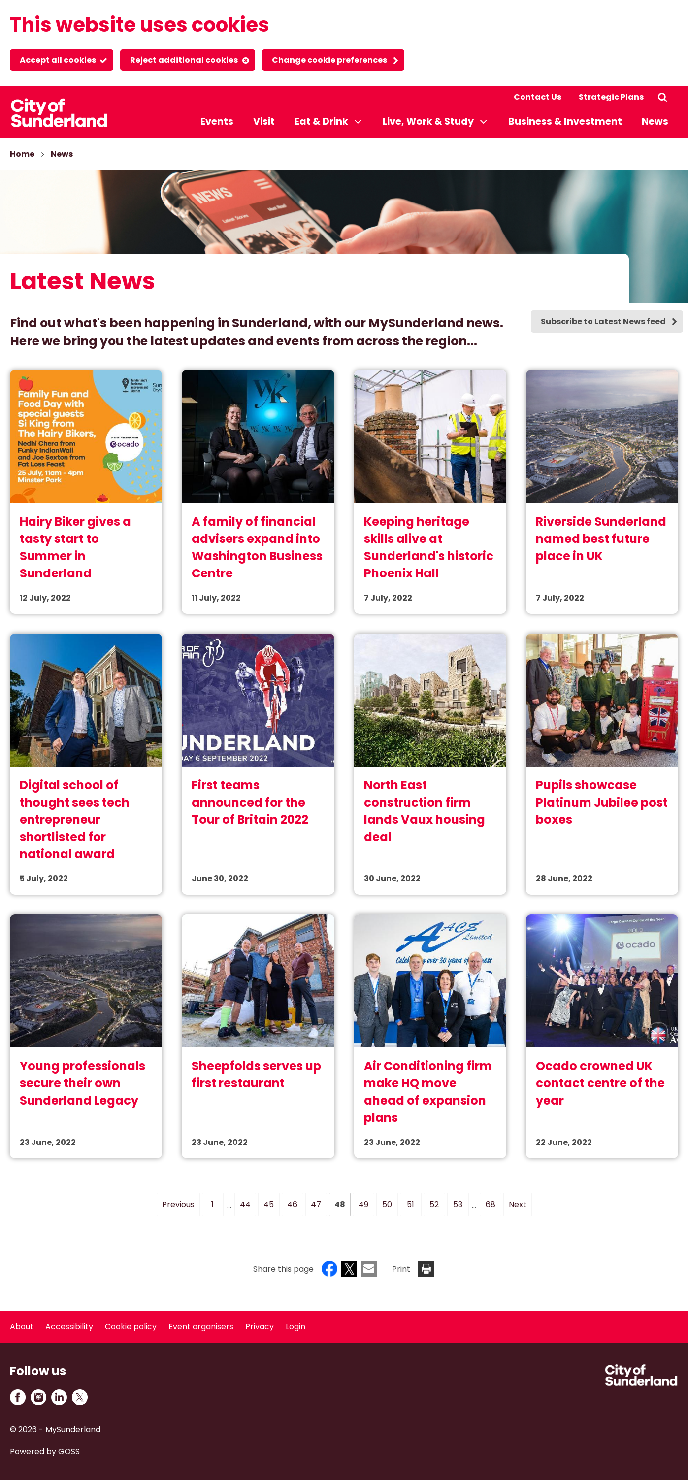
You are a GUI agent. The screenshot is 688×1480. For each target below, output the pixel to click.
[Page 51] (411, 1204)
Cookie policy (131, 1326)
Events (216, 121)
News (655, 121)
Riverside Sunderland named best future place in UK (601, 538)
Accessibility (69, 1326)
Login (295, 1326)
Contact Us (537, 96)
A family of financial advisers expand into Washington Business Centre (257, 547)
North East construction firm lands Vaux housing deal (424, 811)
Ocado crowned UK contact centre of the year (600, 1083)
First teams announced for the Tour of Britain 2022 (250, 802)
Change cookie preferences (329, 60)
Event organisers (200, 1326)
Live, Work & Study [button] (428, 121)
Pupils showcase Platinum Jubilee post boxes (602, 802)
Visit (264, 121)
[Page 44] (245, 1204)
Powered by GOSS (45, 1451)
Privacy (259, 1326)
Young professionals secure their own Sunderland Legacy (82, 1083)
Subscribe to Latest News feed (603, 321)
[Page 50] (387, 1204)
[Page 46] (292, 1204)
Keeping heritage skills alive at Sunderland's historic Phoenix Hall (428, 547)
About (21, 1326)
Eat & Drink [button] (321, 121)
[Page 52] (434, 1204)
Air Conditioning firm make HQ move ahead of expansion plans (428, 1092)
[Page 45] (269, 1204)
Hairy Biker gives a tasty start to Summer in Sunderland (75, 547)
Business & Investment (565, 121)
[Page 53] (458, 1204)
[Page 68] (490, 1204)
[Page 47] (316, 1204)
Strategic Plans (611, 96)
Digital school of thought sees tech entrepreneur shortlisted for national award (75, 819)
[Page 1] (213, 1204)
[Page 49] (363, 1204)
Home (22, 154)
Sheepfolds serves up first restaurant (256, 1074)
